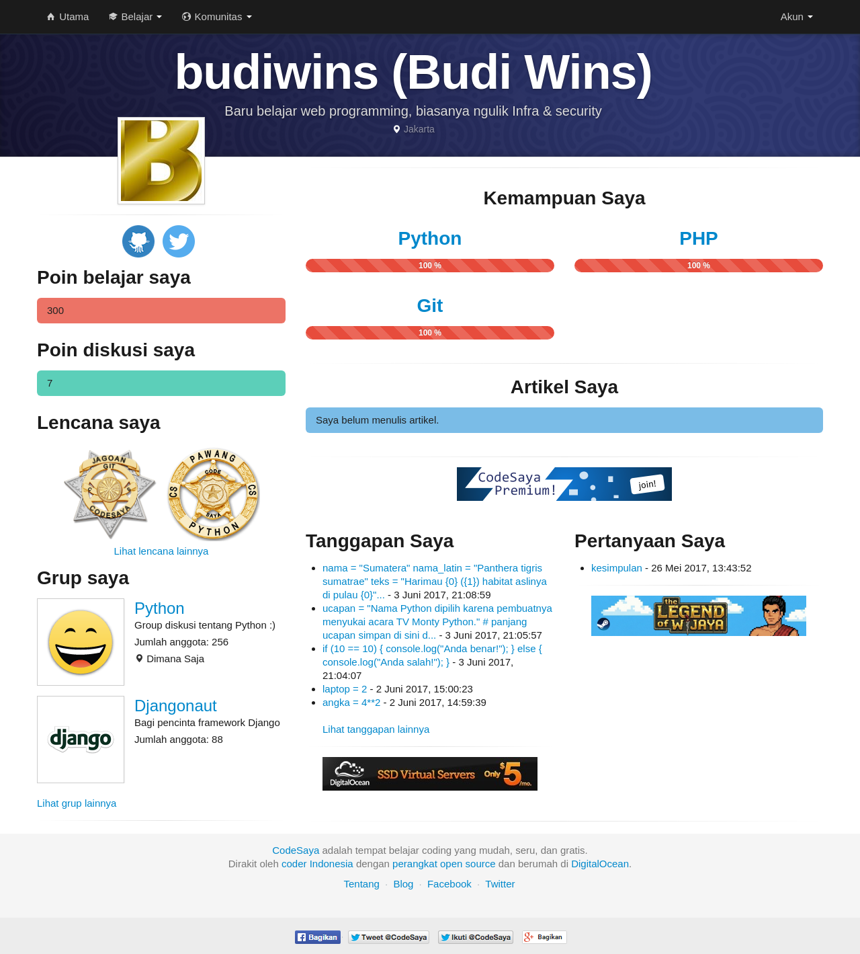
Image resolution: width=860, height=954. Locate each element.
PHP (698, 238)
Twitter (500, 883)
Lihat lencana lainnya (161, 551)
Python (159, 608)
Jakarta (419, 129)
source (481, 863)
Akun (797, 16)
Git (430, 305)
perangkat (414, 863)
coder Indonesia (317, 863)
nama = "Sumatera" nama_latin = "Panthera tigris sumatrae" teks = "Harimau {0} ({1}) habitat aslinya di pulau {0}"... (434, 581)
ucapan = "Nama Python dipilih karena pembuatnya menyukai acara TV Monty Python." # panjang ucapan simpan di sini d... (437, 621)
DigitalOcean (600, 863)
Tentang (361, 883)
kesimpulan (616, 567)
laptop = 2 (344, 688)
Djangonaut (175, 706)
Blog (403, 883)
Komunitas (216, 16)
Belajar (135, 16)
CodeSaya (295, 850)
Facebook (449, 883)
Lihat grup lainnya (76, 803)
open (451, 863)
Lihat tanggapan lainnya (375, 729)
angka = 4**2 (351, 702)
